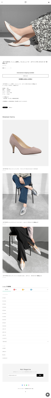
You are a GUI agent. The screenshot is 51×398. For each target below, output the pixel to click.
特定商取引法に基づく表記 (29, 388)
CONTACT (5, 358)
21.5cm (4, 297)
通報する (10, 107)
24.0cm (4, 313)
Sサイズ (4, 329)
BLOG (4, 354)
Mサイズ (4, 332)
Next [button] (49, 30)
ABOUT (4, 351)
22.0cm (4, 300)
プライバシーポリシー (21, 388)
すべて (6, 289)
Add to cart (25, 75)
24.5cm (4, 316)
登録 (40, 375)
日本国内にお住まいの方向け (25, 79)
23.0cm (4, 307)
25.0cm (4, 319)
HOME (4, 348)
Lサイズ (4, 335)
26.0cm (4, 325)
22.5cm (4, 304)
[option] (25, 30)
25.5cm (4, 322)
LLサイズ (4, 338)
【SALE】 (5, 341)
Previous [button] (1, 30)
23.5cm (4, 310)
